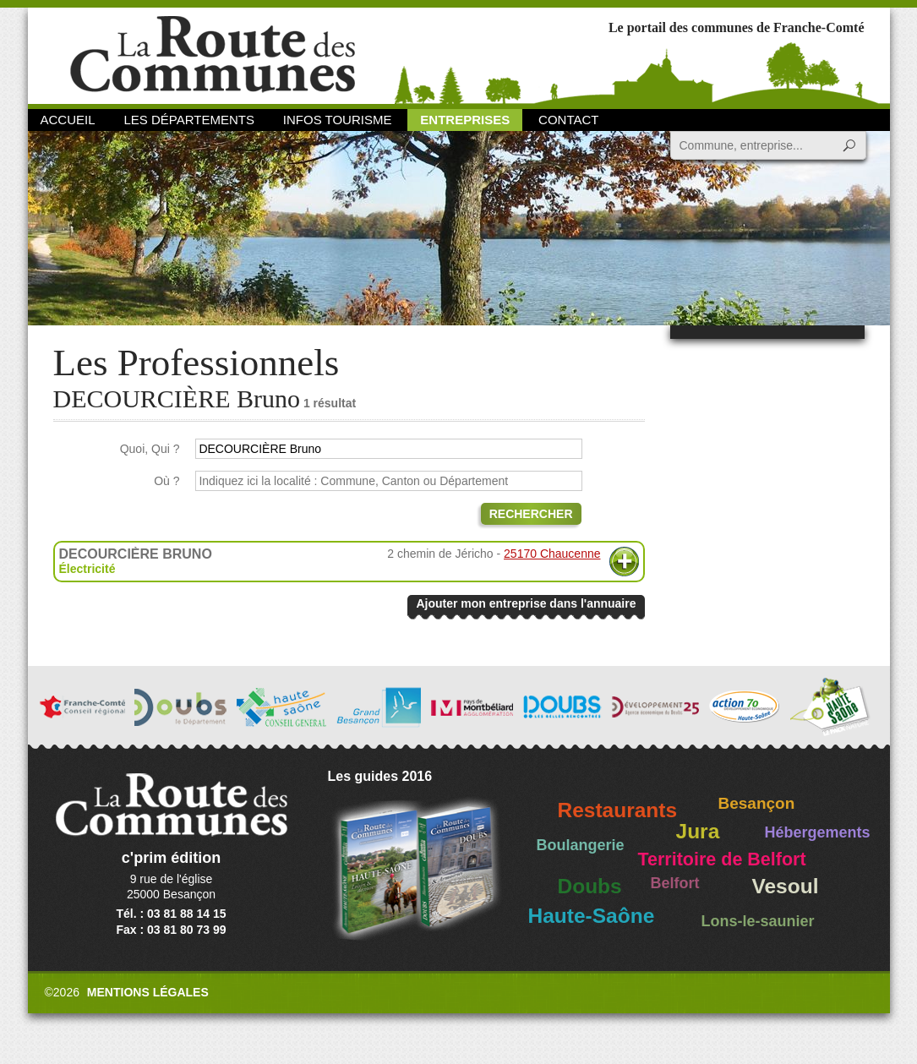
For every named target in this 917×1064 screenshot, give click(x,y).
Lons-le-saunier (758, 921)
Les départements (188, 119)
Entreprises (465, 119)
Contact (568, 119)
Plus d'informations (624, 561)
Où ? (166, 481)
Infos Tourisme (337, 119)
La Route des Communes (212, 54)
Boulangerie (581, 845)
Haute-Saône (591, 915)
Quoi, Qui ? (150, 449)
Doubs (590, 886)
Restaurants (618, 810)
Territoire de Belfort (722, 859)
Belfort (675, 883)
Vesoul (785, 886)
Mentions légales (148, 992)
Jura (698, 831)
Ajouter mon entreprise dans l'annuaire (526, 603)
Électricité (87, 569)
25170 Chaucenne (552, 553)
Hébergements (818, 832)
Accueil (68, 119)
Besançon (756, 803)
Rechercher (531, 514)
